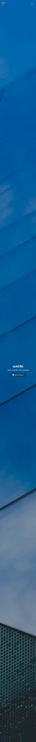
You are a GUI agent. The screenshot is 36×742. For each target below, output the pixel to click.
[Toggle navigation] (32, 3)
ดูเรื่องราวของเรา (18, 375)
